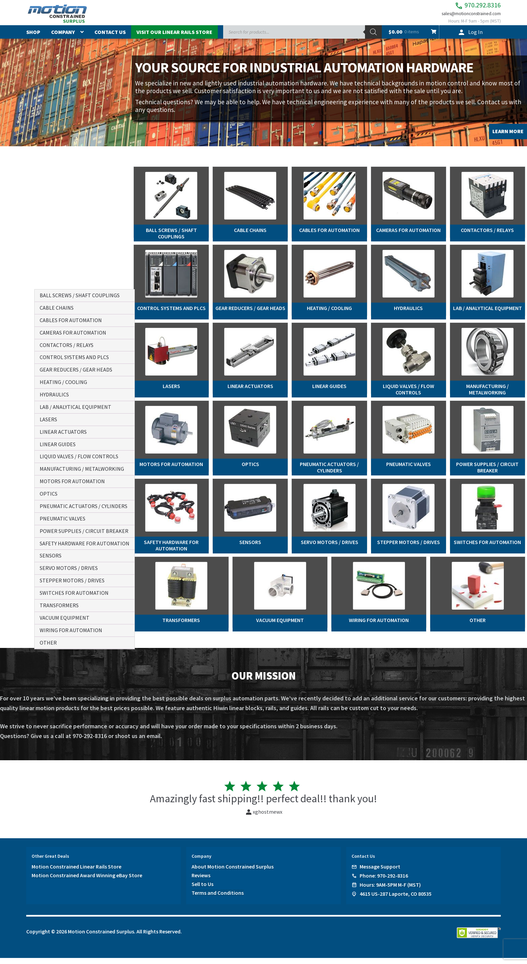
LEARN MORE (508, 137)
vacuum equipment (64, 617)
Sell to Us (202, 890)
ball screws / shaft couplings (80, 295)
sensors (51, 555)
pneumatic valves (62, 518)
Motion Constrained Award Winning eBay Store (87, 881)
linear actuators (63, 431)
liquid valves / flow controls (79, 456)
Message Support (380, 872)
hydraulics (54, 394)
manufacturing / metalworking (82, 468)
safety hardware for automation (84, 543)
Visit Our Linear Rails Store (174, 38)
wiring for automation (71, 630)
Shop (33, 38)
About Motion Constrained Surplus (233, 872)
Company (63, 38)
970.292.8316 (466, 6)
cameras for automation (73, 332)
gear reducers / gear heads (76, 369)
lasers (48, 419)
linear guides (58, 444)
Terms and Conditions (218, 898)
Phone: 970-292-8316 (384, 881)
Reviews (201, 881)
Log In (475, 38)
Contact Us (110, 38)
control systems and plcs (74, 357)
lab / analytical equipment (75, 406)
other (48, 642)
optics (48, 493)
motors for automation (72, 481)
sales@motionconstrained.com (464, 17)
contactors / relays (66, 345)
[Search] (373, 38)
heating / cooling (63, 382)
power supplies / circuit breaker (84, 531)
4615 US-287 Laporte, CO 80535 (396, 899)
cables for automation (71, 320)
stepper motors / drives (72, 580)
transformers (59, 605)
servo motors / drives (69, 568)
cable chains (57, 307)
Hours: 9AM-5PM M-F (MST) (390, 890)
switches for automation (74, 592)
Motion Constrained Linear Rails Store (76, 872)
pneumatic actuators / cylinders (83, 506)
